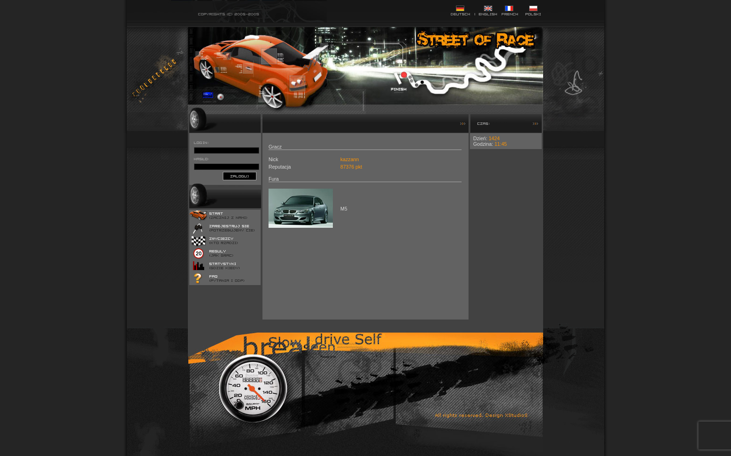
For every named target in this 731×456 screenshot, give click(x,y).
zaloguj (239, 176)
